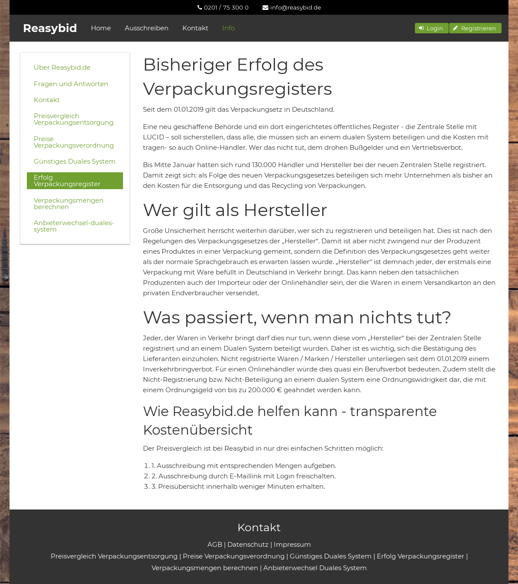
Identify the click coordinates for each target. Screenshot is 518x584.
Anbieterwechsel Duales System (315, 568)
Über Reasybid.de (62, 67)
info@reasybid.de (291, 7)
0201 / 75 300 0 (223, 7)
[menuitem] (223, 7)
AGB (214, 544)
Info (228, 28)
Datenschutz (248, 544)
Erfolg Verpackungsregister (67, 180)
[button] (432, 28)
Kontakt (195, 28)
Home (101, 28)
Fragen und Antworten (71, 84)
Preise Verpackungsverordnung (74, 142)
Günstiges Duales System (75, 161)
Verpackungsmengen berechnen (69, 203)
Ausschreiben (146, 28)
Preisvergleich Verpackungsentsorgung (73, 119)
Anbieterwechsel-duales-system (74, 226)
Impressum (292, 544)
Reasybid (50, 28)
